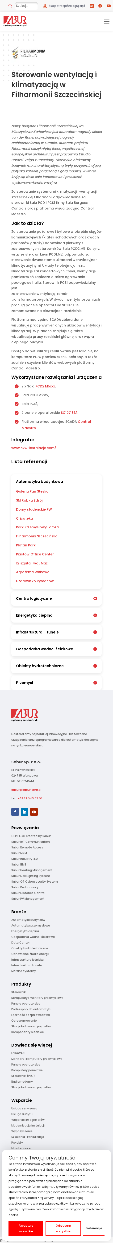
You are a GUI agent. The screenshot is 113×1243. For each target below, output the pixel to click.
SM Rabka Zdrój (29, 500)
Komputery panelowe (27, 1070)
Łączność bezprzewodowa (30, 1015)
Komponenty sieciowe (27, 1032)
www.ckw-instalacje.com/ (33, 448)
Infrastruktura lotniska (27, 960)
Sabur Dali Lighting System (30, 876)
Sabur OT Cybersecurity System (34, 882)
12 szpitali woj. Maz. (32, 563)
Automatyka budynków (28, 920)
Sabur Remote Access (27, 847)
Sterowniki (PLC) (23, 1076)
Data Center (20, 942)
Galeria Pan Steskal (33, 491)
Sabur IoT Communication (30, 842)
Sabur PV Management (28, 899)
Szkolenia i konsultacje (27, 1137)
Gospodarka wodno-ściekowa (33, 937)
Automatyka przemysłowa (30, 925)
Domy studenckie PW (34, 509)
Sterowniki (18, 992)
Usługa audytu (22, 1114)
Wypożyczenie (22, 1131)
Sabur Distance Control (28, 893)
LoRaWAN (18, 1053)
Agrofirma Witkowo (33, 572)
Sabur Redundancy (24, 887)
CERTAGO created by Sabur (31, 836)
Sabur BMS (18, 864)
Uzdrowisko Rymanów (35, 581)
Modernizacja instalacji (28, 1125)
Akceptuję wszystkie (26, 1228)
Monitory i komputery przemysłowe (37, 1059)
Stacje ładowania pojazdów (31, 1026)
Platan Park (26, 545)
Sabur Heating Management (32, 870)
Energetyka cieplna (25, 931)
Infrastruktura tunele (26, 965)
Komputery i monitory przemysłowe (37, 998)
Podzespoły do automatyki (30, 1009)
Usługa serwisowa (24, 1108)
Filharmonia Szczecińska (37, 536)
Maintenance (21, 1148)
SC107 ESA (69, 412)
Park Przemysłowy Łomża (37, 527)
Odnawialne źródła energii (30, 954)
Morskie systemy (23, 971)
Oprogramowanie (24, 1021)
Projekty (17, 1143)
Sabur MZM (19, 853)
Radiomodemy (22, 1082)
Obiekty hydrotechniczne (29, 948)
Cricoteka (24, 518)
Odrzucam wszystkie (63, 1228)
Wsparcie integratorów (28, 1120)
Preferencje (94, 1228)
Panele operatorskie (25, 1003)
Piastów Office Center (35, 554)
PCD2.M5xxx (45, 386)
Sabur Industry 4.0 (24, 859)
